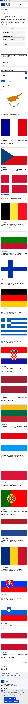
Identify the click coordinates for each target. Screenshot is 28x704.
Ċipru (2, 111)
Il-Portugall (4, 509)
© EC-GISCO (7, 55)
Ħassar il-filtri (8, 81)
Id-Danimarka (5, 194)
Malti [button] (20, 4)
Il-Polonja (3, 482)
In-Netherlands (5, 538)
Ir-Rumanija (4, 567)
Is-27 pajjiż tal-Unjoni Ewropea (9, 32)
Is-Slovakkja (4, 594)
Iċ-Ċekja (3, 167)
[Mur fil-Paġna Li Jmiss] (24, 662)
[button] (2, 669)
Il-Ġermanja (4, 308)
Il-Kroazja (3, 366)
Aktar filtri (3, 75)
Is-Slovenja (4, 623)
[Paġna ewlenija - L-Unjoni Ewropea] (5, 4)
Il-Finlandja (4, 280)
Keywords (3, 65)
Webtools (2, 55)
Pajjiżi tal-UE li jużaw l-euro (9, 39)
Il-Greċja (3, 337)
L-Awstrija (4, 652)
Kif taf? (25, 0)
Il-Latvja (3, 395)
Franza (3, 138)
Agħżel (3, 72)
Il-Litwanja (4, 424)
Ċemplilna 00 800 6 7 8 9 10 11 (7, 687)
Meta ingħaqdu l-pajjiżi (8, 36)
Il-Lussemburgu (5, 453)
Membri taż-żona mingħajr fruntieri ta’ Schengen (11, 44)
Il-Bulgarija (4, 251)
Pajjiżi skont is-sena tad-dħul (7, 70)
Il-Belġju (3, 222)
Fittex (3, 81)
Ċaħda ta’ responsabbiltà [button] (5, 56)
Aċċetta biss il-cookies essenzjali (11, 701)
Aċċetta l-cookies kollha (9, 698)
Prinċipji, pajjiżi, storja (6, 13)
